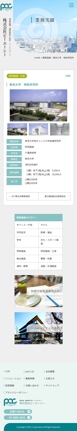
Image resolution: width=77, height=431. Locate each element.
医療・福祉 (46, 232)
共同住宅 (21, 232)
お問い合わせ (32, 385)
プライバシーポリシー (14, 392)
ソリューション (13, 378)
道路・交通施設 (48, 266)
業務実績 (46, 57)
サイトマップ (52, 385)
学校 (19, 239)
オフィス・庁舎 (24, 224)
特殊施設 (21, 251)
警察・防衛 (46, 258)
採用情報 (9, 385)
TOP (7, 371)
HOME (37, 57)
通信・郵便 (22, 266)
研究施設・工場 (48, 251)
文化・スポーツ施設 (50, 241)
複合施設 (21, 258)
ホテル (44, 224)
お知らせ (50, 378)
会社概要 (50, 371)
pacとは (29, 371)
